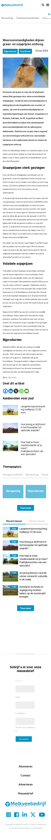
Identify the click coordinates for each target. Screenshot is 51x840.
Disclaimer (25, 828)
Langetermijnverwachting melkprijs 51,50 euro (33, 409)
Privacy (33, 824)
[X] (16, 391)
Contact (25, 775)
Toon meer (25, 608)
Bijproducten (10, 51)
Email (18, 697)
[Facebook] (5, 391)
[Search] (43, 5)
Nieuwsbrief (25, 793)
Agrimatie (12, 377)
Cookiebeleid (37, 828)
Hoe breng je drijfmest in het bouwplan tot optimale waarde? (33, 427)
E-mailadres (20, 713)
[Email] (26, 391)
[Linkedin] (10, 391)
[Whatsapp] (21, 391)
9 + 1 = (18, 681)
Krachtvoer (25, 51)
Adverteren (25, 784)
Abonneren (25, 766)
